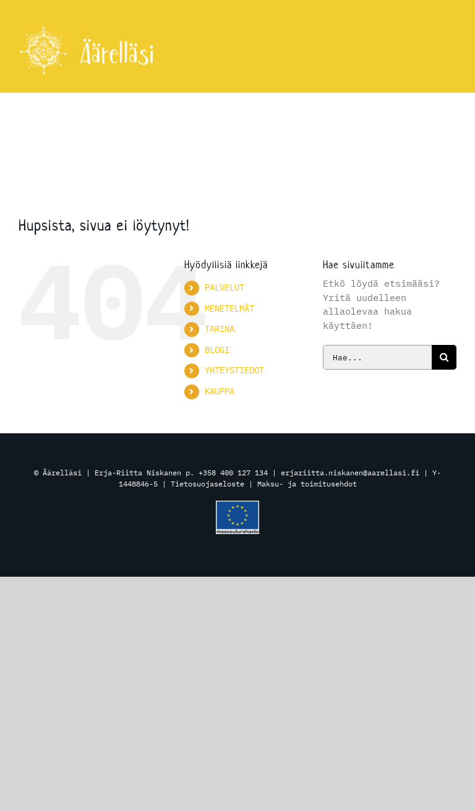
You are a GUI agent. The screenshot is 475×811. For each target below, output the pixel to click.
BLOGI (217, 349)
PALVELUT (224, 287)
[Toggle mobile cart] (425, 47)
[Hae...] (377, 357)
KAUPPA (219, 391)
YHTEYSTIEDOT (234, 370)
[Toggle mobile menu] (449, 47)
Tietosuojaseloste (207, 483)
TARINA (219, 328)
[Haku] (444, 357)
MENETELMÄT (229, 308)
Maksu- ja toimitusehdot (307, 483)
